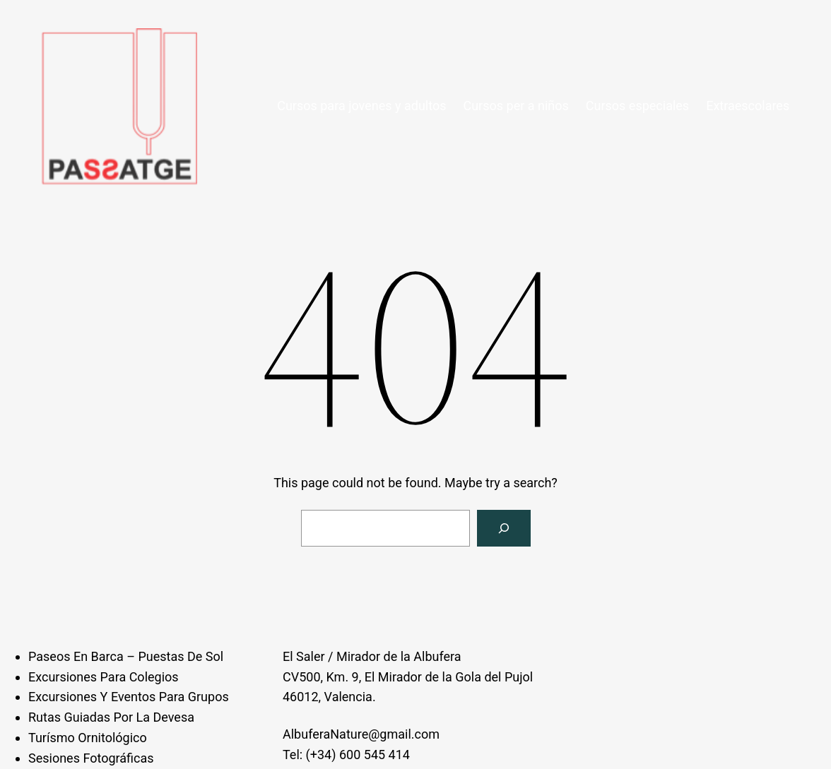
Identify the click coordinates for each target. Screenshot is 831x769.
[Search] (504, 528)
